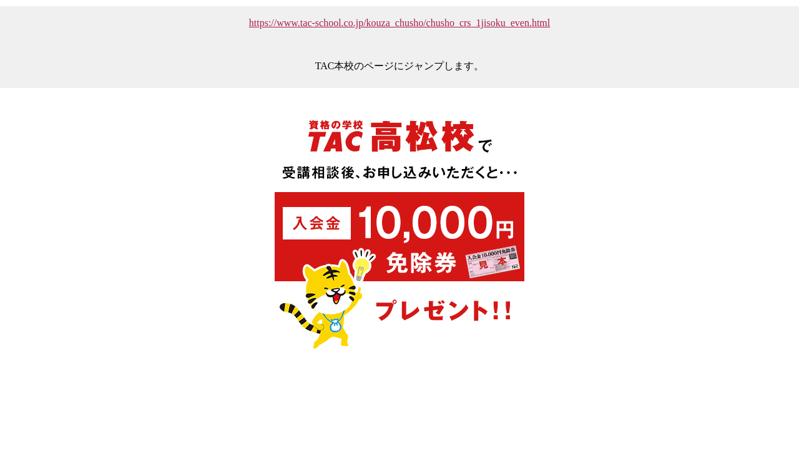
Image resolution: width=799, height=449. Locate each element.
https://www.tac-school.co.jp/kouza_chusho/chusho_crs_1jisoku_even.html (399, 22)
